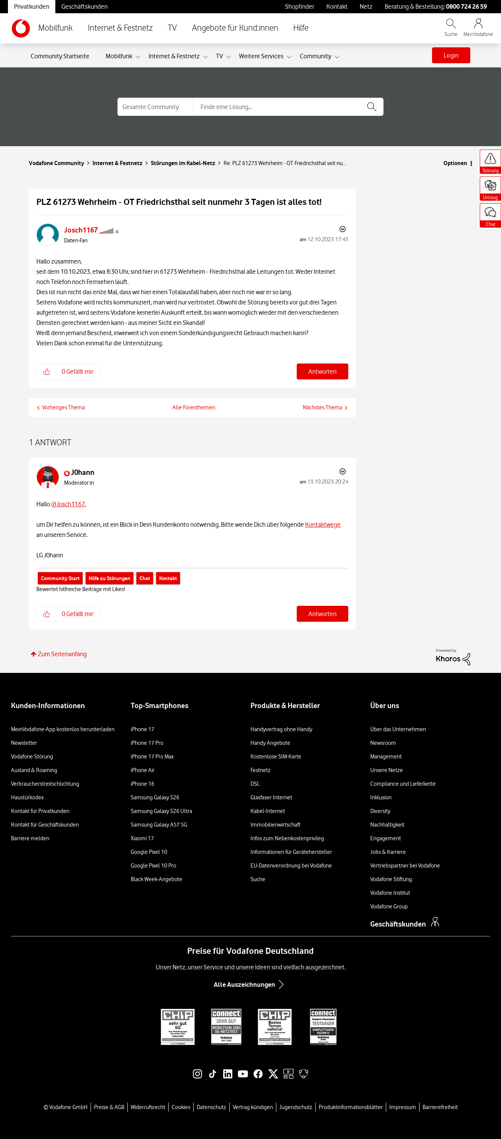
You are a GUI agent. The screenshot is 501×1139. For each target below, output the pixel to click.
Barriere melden (30, 838)
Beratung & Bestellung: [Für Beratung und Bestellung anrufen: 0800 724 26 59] (436, 6)
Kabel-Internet (267, 811)
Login (451, 55)
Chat (144, 578)
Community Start (60, 578)
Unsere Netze (386, 770)
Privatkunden (31, 6)
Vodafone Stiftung (391, 879)
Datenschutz (211, 1107)
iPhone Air (143, 770)
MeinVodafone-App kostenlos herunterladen (62, 729)
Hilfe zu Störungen (109, 578)
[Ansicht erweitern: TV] (228, 57)
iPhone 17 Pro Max (152, 756)
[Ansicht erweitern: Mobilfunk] (138, 57)
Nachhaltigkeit (387, 824)
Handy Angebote (270, 743)
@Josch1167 (68, 504)
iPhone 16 (142, 783)
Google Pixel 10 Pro (153, 865)
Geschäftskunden (84, 6)
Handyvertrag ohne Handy (281, 729)
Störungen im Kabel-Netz (183, 163)
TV (172, 28)
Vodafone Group (389, 906)
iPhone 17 (142, 729)
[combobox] (288, 107)
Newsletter (24, 743)
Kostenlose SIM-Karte (275, 756)
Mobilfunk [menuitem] (119, 56)
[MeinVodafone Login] (478, 31)
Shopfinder (299, 6)
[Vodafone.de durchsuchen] (451, 31)
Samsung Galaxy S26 (155, 797)
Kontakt (337, 6)
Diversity (380, 811)
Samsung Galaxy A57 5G (159, 824)
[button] (46, 371)
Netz (366, 6)
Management (386, 756)
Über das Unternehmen (398, 729)
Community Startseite (60, 56)
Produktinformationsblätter (351, 1107)
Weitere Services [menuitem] (261, 56)
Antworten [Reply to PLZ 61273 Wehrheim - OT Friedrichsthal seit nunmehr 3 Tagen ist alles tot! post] (322, 371)
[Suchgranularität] (155, 107)
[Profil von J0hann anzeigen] (82, 472)
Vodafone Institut (390, 892)
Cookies (181, 1107)
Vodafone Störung (32, 756)
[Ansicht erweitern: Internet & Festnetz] (205, 57)
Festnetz (260, 770)
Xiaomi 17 (142, 838)
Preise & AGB (109, 1107)
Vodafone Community (56, 163)
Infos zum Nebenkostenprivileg (287, 838)
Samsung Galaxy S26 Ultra (161, 811)
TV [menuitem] (219, 56)
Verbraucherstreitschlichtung (45, 783)
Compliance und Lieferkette (403, 783)
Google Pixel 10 (149, 852)
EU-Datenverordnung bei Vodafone (291, 865)
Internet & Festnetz (120, 28)
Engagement (385, 838)
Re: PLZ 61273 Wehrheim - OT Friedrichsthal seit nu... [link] (285, 163)
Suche (257, 879)
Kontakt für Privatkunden (40, 811)
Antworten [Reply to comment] (322, 614)
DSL (255, 783)
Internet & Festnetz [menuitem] (174, 56)
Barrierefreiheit (440, 1107)
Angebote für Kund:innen (235, 28)
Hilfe (300, 28)
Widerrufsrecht (148, 1107)
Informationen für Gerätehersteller (291, 852)
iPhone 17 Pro (147, 743)
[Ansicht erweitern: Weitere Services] (289, 57)
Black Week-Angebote (156, 879)
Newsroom (383, 743)
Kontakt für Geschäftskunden (45, 824)
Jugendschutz (295, 1107)
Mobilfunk (55, 28)
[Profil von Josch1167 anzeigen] (81, 230)
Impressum (402, 1107)
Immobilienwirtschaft (275, 824)
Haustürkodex (27, 797)
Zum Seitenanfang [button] (62, 654)
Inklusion (380, 797)
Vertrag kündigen (253, 1107)
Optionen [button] (455, 163)
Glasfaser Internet (271, 797)
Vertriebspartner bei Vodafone (405, 865)
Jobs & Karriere (388, 852)
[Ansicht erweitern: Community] (337, 57)
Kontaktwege (323, 524)
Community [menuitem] (315, 56)
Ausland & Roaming (34, 770)
